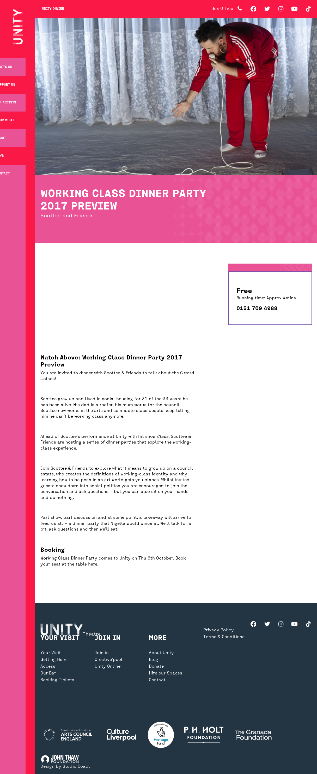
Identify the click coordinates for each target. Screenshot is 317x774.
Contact (12, 169)
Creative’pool (109, 686)
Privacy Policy (218, 656)
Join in (102, 679)
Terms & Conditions (224, 663)
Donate (156, 693)
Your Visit (14, 116)
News (9, 151)
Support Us (15, 80)
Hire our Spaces (165, 699)
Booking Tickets (57, 706)
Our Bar (48, 699)
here (92, 564)
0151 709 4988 (256, 308)
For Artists (15, 98)
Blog (153, 686)
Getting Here (53, 686)
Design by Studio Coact (65, 766)
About (10, 133)
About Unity (161, 679)
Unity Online (53, 9)
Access (47, 693)
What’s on (13, 62)
